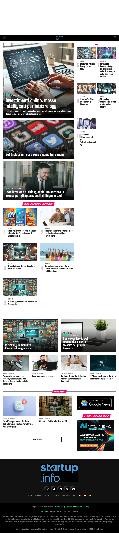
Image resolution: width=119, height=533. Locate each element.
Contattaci (66, 496)
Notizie (56, 496)
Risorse (38, 496)
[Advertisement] (59, 17)
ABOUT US (45, 511)
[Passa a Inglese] (74, 496)
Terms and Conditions (74, 506)
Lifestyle (47, 496)
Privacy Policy (60, 506)
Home (30, 496)
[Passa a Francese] (79, 496)
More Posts (37, 439)
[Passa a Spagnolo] (90, 496)
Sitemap (86, 506)
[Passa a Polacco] (85, 496)
